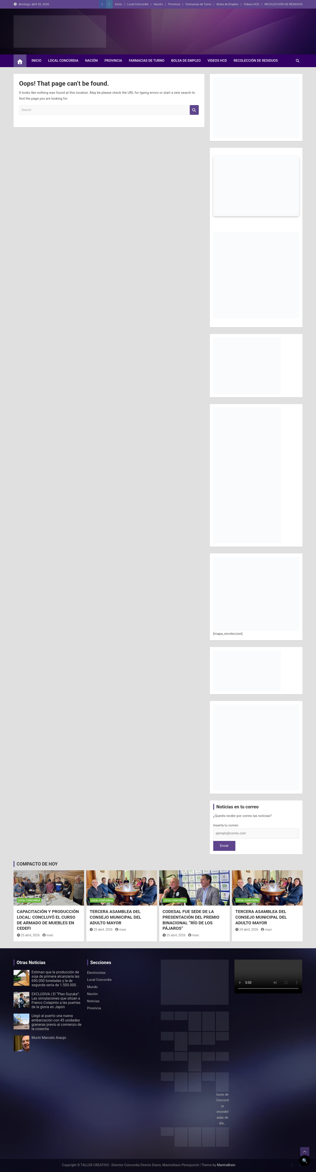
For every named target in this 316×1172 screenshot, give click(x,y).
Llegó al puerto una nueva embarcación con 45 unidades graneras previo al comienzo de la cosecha (57, 1022)
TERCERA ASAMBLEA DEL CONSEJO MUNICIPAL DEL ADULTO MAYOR (115, 917)
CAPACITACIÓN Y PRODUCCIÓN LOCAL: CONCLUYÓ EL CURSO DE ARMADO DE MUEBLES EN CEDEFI (48, 920)
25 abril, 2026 (28, 935)
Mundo (92, 987)
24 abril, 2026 (246, 929)
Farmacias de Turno (198, 4)
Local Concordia (137, 4)
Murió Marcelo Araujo (49, 1038)
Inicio (118, 4)
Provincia (174, 4)
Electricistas (96, 973)
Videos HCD (251, 4)
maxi (47, 935)
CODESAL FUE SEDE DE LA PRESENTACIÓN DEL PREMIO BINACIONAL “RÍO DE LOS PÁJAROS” (191, 920)
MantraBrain (226, 1165)
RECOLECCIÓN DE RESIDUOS (284, 4)
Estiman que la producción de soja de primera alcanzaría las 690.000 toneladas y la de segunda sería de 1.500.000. (56, 978)
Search (194, 110)
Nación (158, 4)
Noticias (93, 1001)
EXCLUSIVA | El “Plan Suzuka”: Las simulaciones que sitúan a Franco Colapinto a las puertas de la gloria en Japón (56, 1000)
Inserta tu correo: (226, 825)
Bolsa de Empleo (228, 4)
